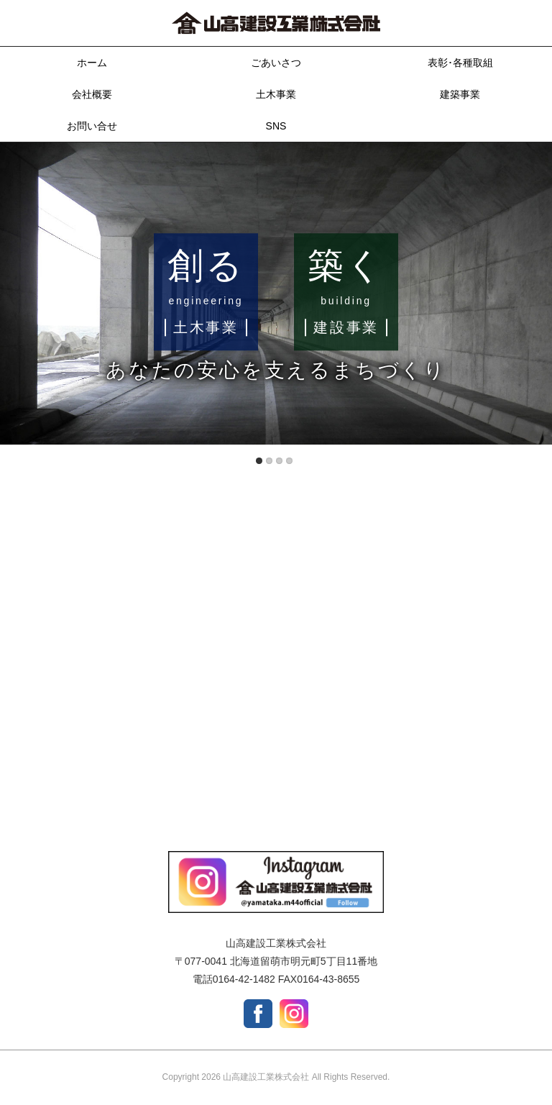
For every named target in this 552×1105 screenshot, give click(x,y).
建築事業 (460, 94)
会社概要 (92, 94)
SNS (276, 126)
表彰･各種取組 (460, 62)
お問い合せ (92, 126)
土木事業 (276, 94)
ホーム (92, 62)
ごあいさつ (276, 62)
